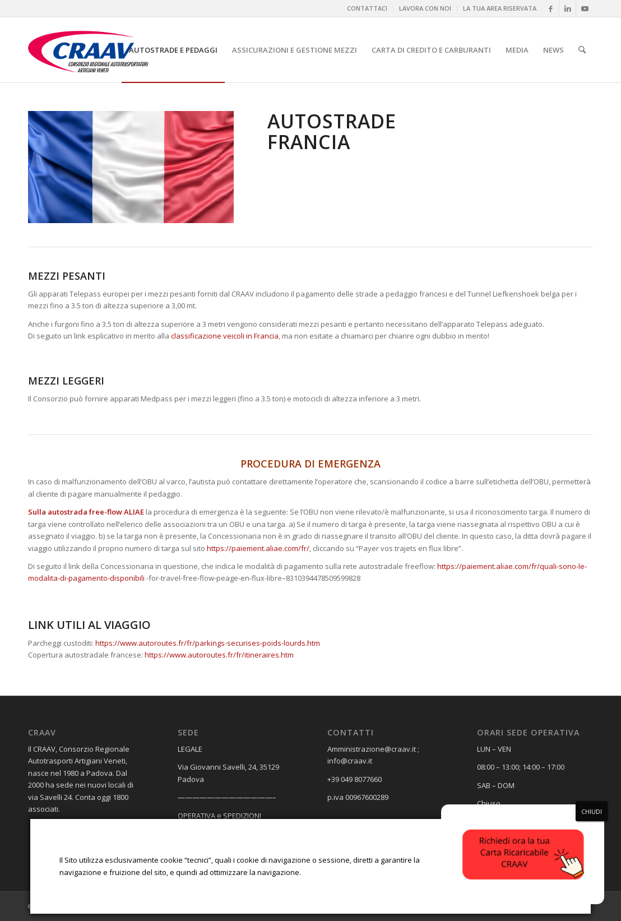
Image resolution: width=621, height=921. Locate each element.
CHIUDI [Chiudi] (591, 811)
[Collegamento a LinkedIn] (567, 8)
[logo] (99, 49)
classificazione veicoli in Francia (225, 336)
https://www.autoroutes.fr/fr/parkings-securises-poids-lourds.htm (207, 643)
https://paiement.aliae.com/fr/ (258, 548)
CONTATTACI (367, 8)
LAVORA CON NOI (425, 8)
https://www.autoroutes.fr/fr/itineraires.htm (219, 655)
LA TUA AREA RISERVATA (499, 8)
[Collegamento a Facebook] (551, 8)
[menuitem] (367, 8)
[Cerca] (582, 49)
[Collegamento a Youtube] (584, 8)
